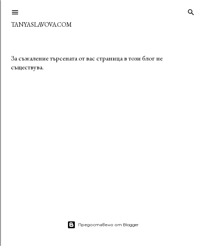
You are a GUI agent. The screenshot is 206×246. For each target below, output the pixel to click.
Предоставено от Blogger (103, 225)
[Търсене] (191, 10)
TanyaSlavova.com (41, 24)
